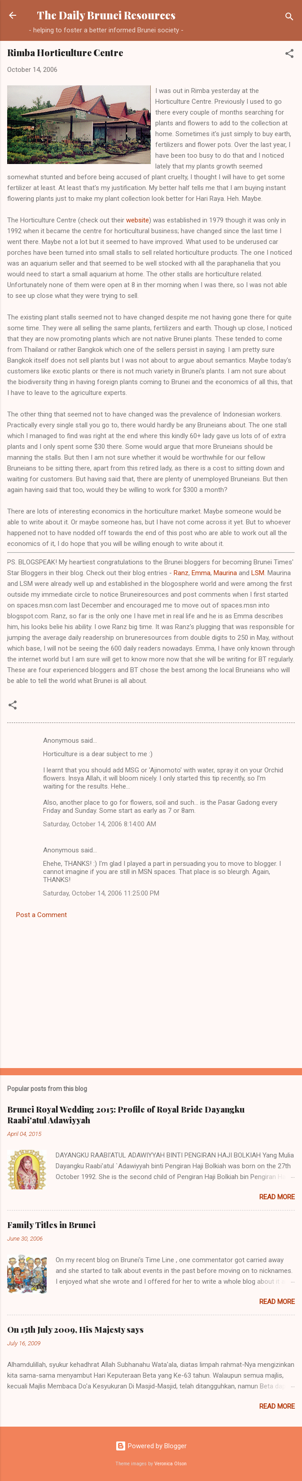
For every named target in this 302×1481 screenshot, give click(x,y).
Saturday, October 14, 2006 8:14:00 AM (99, 824)
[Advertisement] (151, 991)
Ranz (181, 573)
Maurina (225, 573)
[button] (289, 55)
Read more (277, 1197)
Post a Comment (41, 915)
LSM (257, 573)
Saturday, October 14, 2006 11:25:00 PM (101, 893)
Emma (201, 573)
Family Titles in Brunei (51, 1224)
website (137, 220)
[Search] (289, 18)
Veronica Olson (170, 1464)
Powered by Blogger (151, 1446)
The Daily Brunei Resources (106, 15)
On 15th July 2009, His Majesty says (75, 1329)
